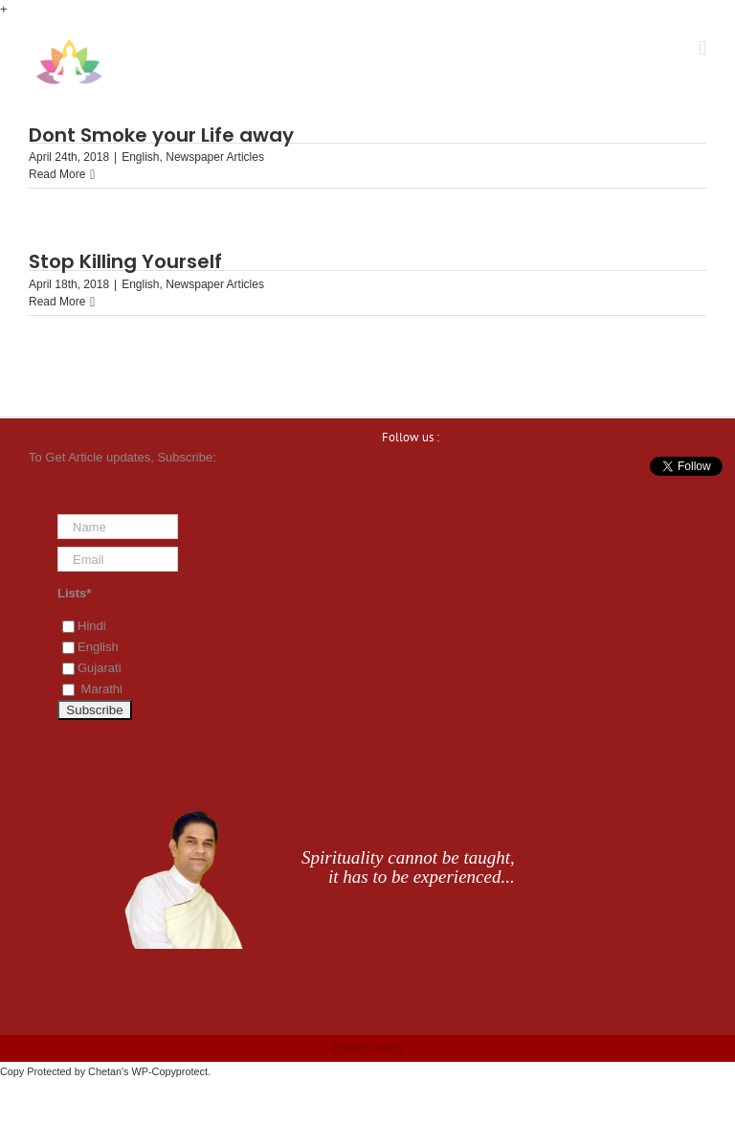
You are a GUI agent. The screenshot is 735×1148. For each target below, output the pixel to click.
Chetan (105, 1071)
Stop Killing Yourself (125, 261)
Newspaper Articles (215, 157)
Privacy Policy (368, 1048)
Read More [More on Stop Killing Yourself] (57, 301)
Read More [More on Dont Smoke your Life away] (57, 174)
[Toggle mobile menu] (702, 48)
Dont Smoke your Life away (161, 135)
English (140, 157)
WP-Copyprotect (170, 1071)
